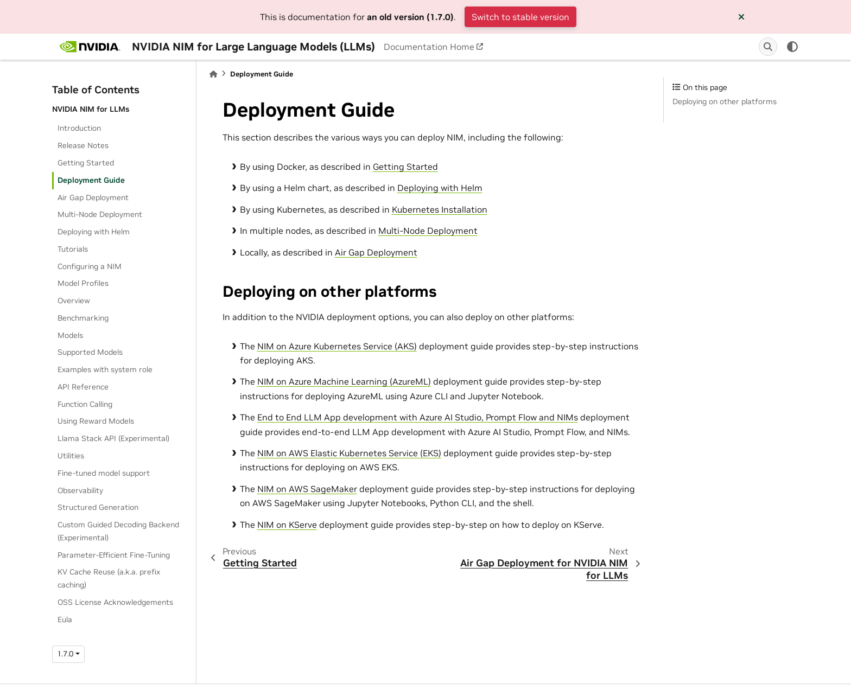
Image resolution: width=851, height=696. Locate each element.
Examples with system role (105, 369)
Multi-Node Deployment (100, 214)
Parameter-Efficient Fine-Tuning (114, 555)
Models (70, 335)
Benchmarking (83, 318)
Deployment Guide (91, 180)
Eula (65, 619)
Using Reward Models (96, 421)
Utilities (71, 456)
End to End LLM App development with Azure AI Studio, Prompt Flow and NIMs (417, 417)
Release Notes (83, 145)
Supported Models (90, 352)
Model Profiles (83, 283)
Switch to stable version (520, 16)
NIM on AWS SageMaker (307, 488)
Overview (74, 300)
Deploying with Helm (94, 232)
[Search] (768, 46)
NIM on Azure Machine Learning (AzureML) (344, 381)
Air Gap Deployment (93, 197)
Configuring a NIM (90, 266)
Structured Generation (98, 507)
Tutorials (73, 249)
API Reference (83, 387)
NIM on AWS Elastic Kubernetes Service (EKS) (349, 453)
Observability (80, 490)
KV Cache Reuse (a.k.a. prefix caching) (109, 578)
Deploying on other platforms (724, 101)
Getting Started (86, 163)
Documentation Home (429, 46)
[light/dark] (792, 46)
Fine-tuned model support (104, 473)
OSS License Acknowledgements (115, 602)
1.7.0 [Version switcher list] (65, 654)
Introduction (79, 128)
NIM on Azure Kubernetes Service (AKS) (337, 346)
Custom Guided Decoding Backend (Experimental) (118, 531)
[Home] (213, 74)
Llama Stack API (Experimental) (113, 438)
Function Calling (85, 404)
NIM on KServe (287, 524)
